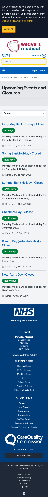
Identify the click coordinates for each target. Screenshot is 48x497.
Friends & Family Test (24, 390)
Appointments (24, 411)
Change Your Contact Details (24, 427)
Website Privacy (24, 477)
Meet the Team (24, 374)
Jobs (24, 378)
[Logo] (24, 46)
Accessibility (24, 480)
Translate (39, 56)
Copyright (24, 486)
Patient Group (24, 382)
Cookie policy (9, 20)
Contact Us (24, 403)
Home (4, 77)
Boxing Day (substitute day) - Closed (21, 243)
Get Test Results (24, 419)
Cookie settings (25, 20)
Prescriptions (24, 415)
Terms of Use (24, 474)
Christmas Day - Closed (17, 212)
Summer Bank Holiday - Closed (22, 183)
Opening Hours (24, 366)
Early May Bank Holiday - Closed (23, 124)
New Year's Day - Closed (18, 274)
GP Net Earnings (24, 370)
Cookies (24, 483)
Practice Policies (24, 386)
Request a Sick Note (24, 423)
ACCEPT (8, 29)
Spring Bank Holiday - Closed (21, 153)
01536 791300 (30, 355)
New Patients (24, 407)
